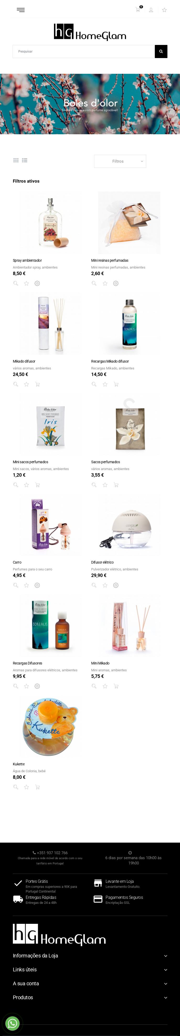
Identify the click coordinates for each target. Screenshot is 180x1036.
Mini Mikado (100, 663)
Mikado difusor (24, 361)
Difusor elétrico (102, 562)
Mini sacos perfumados (30, 462)
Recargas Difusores (27, 663)
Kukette (19, 764)
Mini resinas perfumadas (109, 260)
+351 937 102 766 (52, 853)
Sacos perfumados (105, 462)
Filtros (118, 161)
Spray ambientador (27, 260)
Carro (17, 562)
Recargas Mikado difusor (110, 361)
